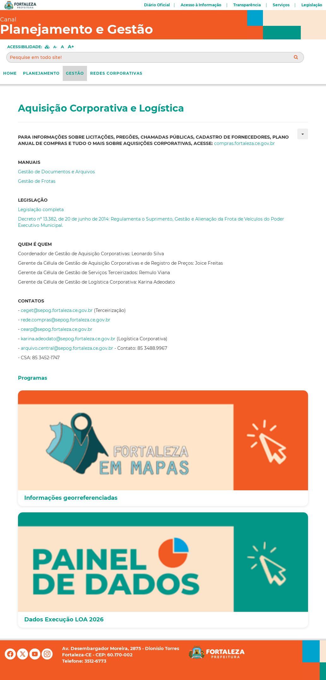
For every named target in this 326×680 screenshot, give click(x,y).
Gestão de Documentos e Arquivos (56, 172)
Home (10, 73)
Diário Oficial (157, 5)
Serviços (281, 5)
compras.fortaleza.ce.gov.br (244, 143)
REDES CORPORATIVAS (116, 73)
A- (55, 47)
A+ (71, 46)
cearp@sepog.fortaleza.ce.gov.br (56, 329)
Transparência (247, 5)
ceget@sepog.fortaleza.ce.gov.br (57, 310)
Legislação (311, 5)
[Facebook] (11, 658)
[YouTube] (35, 658)
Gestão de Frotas (36, 181)
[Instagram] (47, 658)
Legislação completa (41, 209)
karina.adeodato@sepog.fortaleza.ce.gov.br (68, 339)
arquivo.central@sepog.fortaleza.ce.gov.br (67, 348)
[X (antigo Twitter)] (23, 658)
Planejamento (41, 73)
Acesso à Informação (201, 5)
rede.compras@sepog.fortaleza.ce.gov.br (65, 320)
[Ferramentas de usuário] (302, 134)
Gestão (75, 73)
